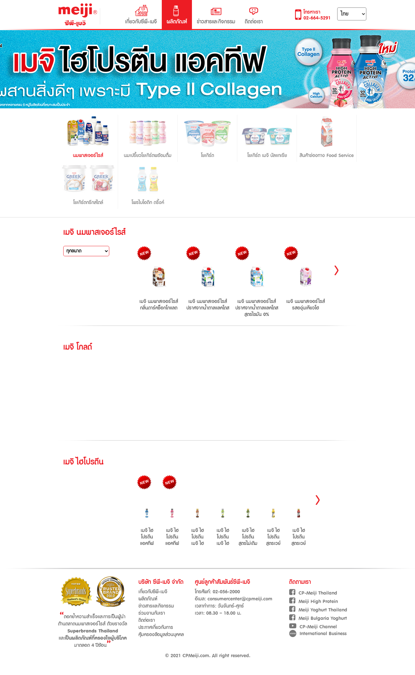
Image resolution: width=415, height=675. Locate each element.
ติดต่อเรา (254, 14)
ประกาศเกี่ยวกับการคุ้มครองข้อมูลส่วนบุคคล (161, 631)
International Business (318, 634)
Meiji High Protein (313, 601)
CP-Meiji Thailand (313, 593)
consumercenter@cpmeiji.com (240, 599)
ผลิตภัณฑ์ (177, 14)
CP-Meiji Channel (313, 627)
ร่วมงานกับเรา (151, 613)
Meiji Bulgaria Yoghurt (318, 618)
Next (336, 272)
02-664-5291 (317, 18)
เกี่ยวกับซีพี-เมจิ (141, 14)
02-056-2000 (226, 592)
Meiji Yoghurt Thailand (318, 610)
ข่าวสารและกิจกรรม (216, 14)
